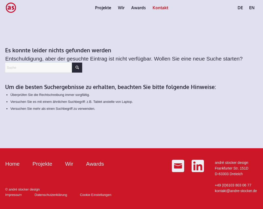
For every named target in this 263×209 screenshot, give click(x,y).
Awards (95, 164)
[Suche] (43, 68)
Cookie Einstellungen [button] (95, 195)
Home (12, 164)
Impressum (13, 195)
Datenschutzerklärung (51, 195)
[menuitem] (103, 7)
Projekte (42, 164)
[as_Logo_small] (10, 7)
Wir (69, 164)
